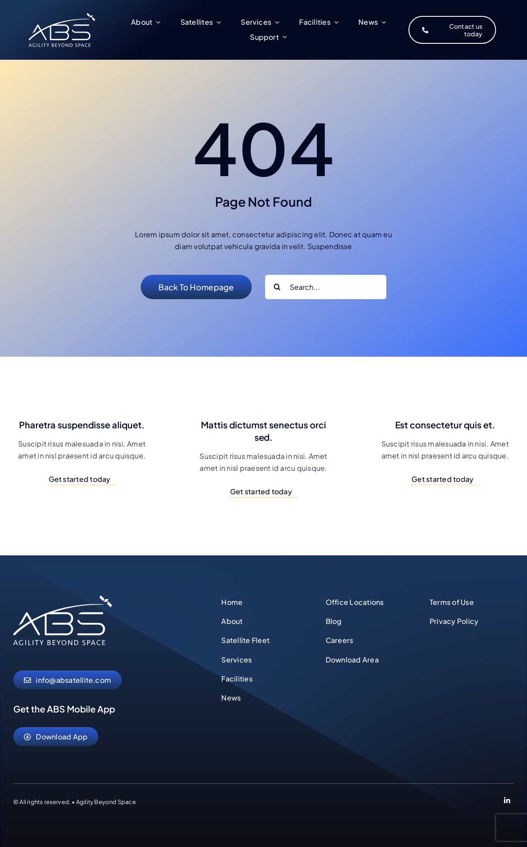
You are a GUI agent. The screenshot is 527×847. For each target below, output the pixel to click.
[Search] (277, 287)
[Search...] (325, 287)
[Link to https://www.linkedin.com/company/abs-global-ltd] (507, 802)
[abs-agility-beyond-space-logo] (62, 598)
